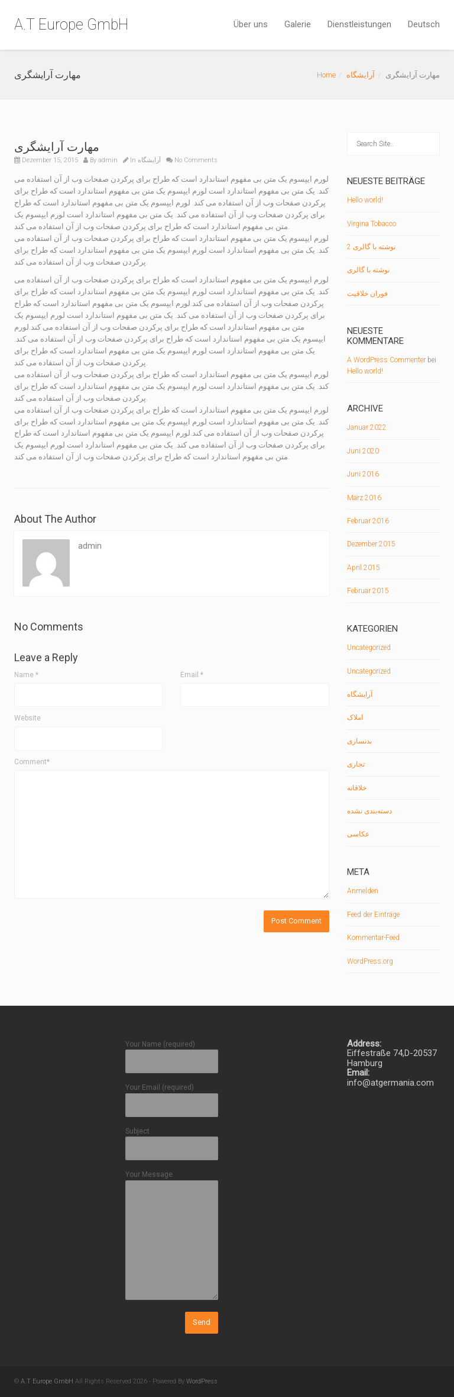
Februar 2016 (368, 521)
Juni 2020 (363, 451)
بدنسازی (359, 741)
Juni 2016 (363, 474)
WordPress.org (370, 961)
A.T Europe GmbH (71, 24)
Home (326, 74)
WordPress (202, 1381)
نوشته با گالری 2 (371, 247)
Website (27, 718)
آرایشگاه (360, 74)
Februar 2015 (368, 591)
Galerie (297, 24)
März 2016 (364, 498)
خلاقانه (357, 788)
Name (26, 675)
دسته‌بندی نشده (369, 811)
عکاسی (358, 834)
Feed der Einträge (373, 914)
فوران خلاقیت (367, 293)
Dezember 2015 (371, 544)
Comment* (32, 762)
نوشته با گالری (368, 270)
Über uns (251, 24)
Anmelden (362, 891)
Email (191, 675)
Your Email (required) (172, 1096)
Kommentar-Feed (373, 938)
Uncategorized (369, 647)
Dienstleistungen (359, 24)
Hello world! (365, 200)
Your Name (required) (172, 1053)
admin (108, 160)
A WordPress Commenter (386, 360)
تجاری (356, 764)
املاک (355, 717)
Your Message (172, 1235)
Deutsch (424, 24)
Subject (172, 1140)
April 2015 (363, 568)
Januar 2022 (367, 427)
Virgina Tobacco (371, 224)
